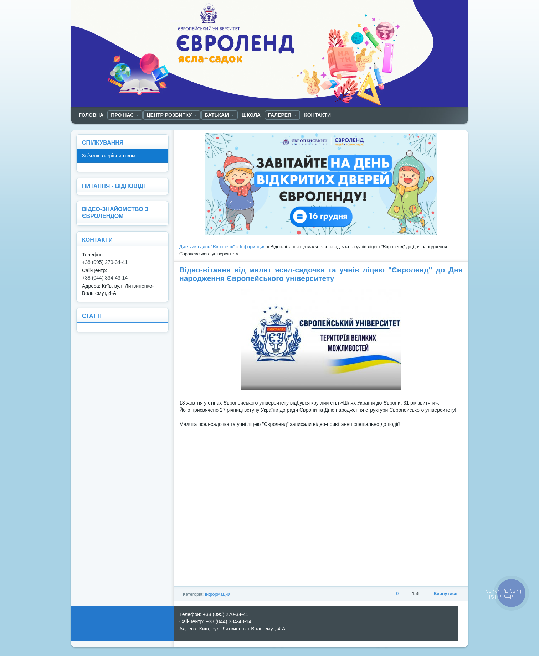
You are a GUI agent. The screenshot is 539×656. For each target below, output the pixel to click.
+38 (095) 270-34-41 (105, 262)
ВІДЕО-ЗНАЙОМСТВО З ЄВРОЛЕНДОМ (115, 212)
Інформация (253, 246)
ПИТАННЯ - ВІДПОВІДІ (113, 186)
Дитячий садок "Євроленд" (207, 246)
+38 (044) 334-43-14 (105, 278)
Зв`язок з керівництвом (108, 155)
